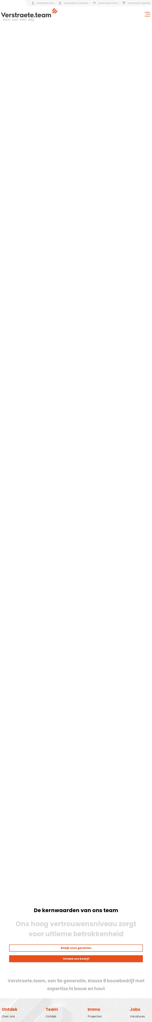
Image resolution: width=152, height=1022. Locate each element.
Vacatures (137, 1016)
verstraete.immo (105, 3)
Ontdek (51, 1016)
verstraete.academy (73, 3)
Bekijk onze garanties (76, 948)
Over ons (8, 1016)
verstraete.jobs (43, 3)
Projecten (95, 1016)
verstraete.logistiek (136, 3)
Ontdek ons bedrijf (76, 959)
